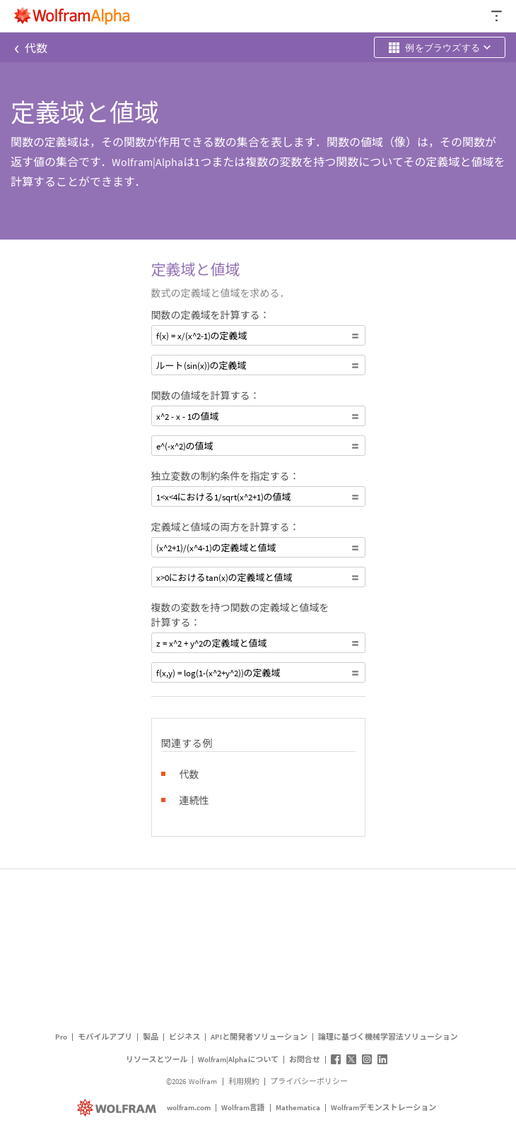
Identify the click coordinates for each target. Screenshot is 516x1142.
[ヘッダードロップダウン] (498, 16)
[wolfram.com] (118, 1108)
